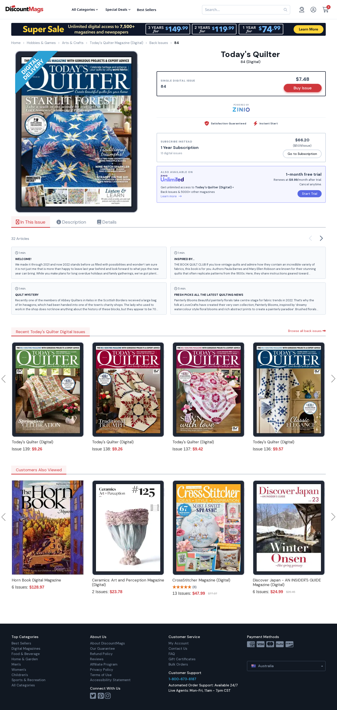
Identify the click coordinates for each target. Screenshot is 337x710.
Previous (4, 378)
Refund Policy (101, 654)
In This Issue (30, 222)
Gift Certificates (182, 659)
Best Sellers (21, 643)
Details (107, 222)
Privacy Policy (101, 669)
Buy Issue (303, 88)
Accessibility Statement (110, 680)
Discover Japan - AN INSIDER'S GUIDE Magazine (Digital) (287, 582)
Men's (16, 664)
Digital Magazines (25, 648)
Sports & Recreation (28, 680)
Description (71, 222)
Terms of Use (101, 675)
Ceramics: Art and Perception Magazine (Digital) (128, 582)
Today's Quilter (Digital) (32, 441)
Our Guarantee (102, 648)
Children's (19, 675)
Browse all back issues (307, 331)
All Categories (23, 685)
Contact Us (177, 648)
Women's (18, 669)
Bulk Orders (178, 664)
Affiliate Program (103, 664)
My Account (178, 643)
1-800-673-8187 (182, 679)
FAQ (171, 654)
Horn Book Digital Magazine (36, 580)
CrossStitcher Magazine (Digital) (201, 580)
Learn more (171, 196)
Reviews (97, 659)
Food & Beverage (25, 654)
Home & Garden (24, 659)
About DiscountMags (107, 643)
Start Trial (309, 194)
